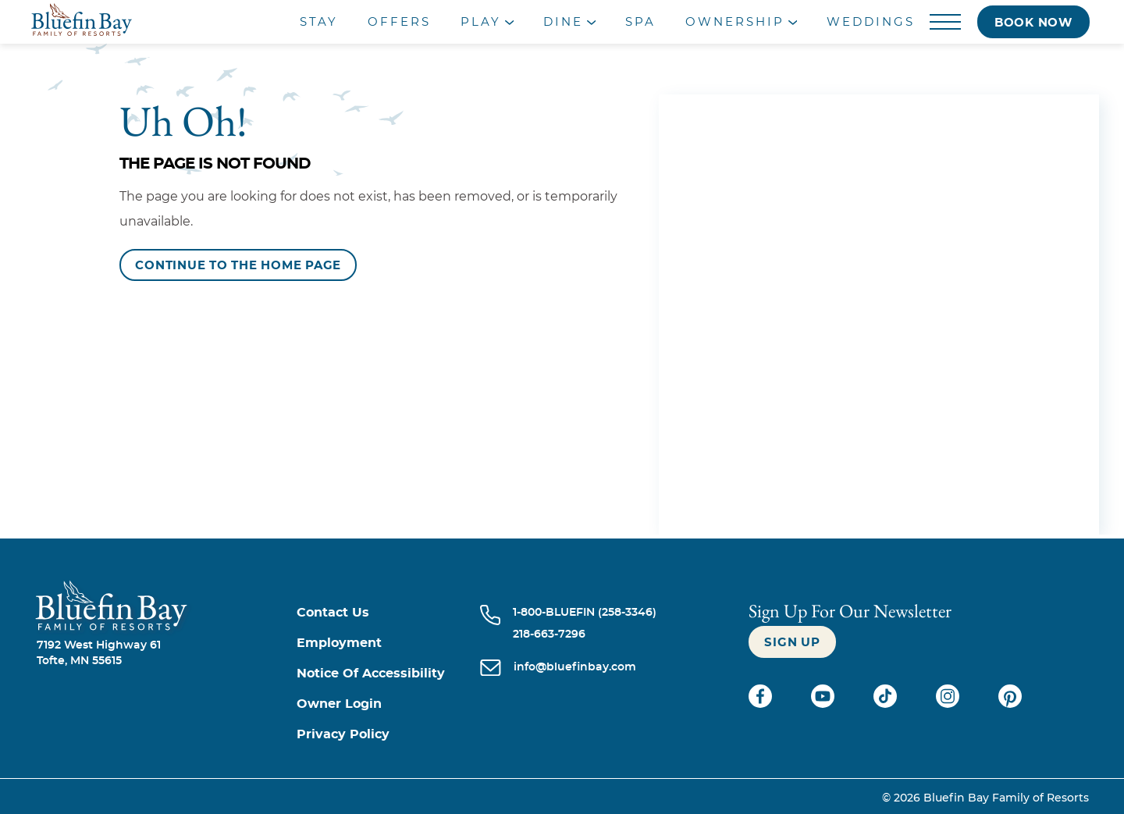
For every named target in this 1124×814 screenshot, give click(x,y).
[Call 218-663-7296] (584, 634)
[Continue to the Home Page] (238, 265)
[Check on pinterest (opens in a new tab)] (1010, 704)
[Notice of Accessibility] (388, 673)
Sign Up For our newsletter (850, 611)
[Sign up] (792, 642)
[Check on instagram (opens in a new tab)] (949, 704)
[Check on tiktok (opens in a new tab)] (886, 704)
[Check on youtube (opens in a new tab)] (824, 704)
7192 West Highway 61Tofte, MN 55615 (99, 653)
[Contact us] (388, 613)
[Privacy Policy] (388, 734)
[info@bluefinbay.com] (575, 668)
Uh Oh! (183, 121)
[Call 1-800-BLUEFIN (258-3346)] (584, 612)
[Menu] (946, 22)
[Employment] (388, 643)
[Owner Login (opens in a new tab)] (388, 704)
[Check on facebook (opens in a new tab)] (762, 704)
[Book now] (1033, 21)
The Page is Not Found (215, 164)
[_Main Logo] (139, 21)
